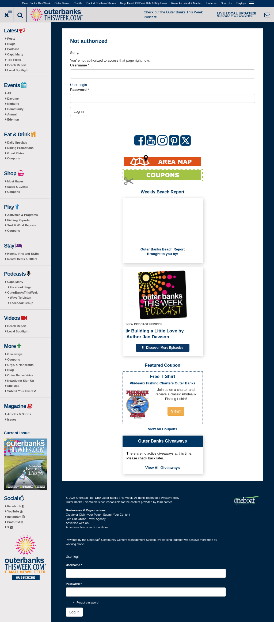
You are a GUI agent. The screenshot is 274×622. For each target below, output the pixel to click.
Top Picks (14, 59)
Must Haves (15, 181)
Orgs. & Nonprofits (20, 364)
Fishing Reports (18, 220)
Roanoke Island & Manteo (186, 3)
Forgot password (87, 602)
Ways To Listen (20, 297)
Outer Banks (62, 3)
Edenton (13, 119)
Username (79, 65)
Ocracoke (226, 3)
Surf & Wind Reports (21, 225)
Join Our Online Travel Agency (86, 518)
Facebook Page (21, 287)
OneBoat (94, 539)
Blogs (11, 44)
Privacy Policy (170, 497)
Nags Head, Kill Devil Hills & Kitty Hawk (143, 3)
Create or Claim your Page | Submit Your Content (98, 514)
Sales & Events (17, 186)
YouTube (14, 511)
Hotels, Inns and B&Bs (23, 253)
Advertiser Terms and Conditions (87, 527)
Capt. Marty (15, 54)
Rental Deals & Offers (22, 259)
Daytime (13, 98)
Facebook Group (21, 303)
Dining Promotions (20, 147)
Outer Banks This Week (36, 3)
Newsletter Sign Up (20, 380)
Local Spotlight (17, 70)
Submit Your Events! (21, 391)
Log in (79, 111)
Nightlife (13, 103)
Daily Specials (17, 142)
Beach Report (16, 65)
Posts (11, 38)
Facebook (15, 506)
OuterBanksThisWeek (22, 292)
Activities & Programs (22, 214)
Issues (11, 419)
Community (15, 109)
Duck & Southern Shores (101, 3)
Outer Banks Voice (20, 375)
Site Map (13, 385)
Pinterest (15, 522)
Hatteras (211, 3)
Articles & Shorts (19, 414)
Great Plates (15, 153)
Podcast (13, 49)
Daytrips (241, 3)
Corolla (78, 3)
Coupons (13, 158)
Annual (12, 114)
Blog (10, 370)
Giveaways (14, 354)
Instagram (16, 516)
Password (79, 90)
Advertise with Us (77, 522)
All (9, 93)
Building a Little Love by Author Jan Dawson (155, 333)
